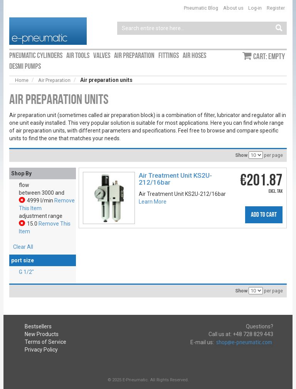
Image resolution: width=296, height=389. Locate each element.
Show (241, 155)
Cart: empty (269, 56)
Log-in (255, 8)
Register (276, 8)
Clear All (23, 247)
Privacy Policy (41, 350)
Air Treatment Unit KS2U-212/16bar (175, 179)
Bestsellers (38, 326)
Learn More (152, 202)
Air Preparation (54, 80)
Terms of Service (45, 342)
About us (233, 8)
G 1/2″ (26, 272)
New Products (42, 334)
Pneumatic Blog (201, 8)
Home (22, 80)
